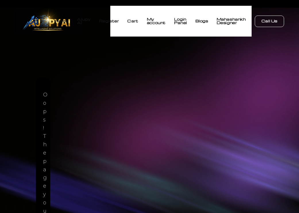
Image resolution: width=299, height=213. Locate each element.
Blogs (198, 20)
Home (39, 20)
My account (146, 20)
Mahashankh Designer (231, 20)
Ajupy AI (65, 20)
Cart (120, 20)
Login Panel (174, 20)
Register (93, 20)
